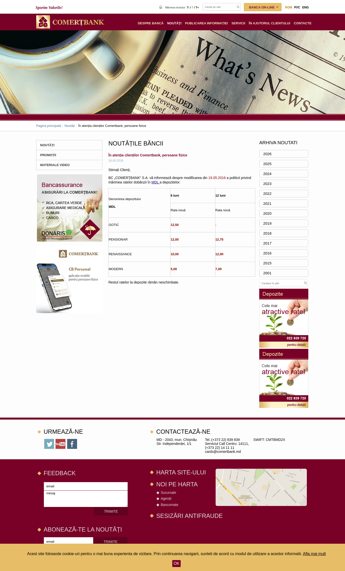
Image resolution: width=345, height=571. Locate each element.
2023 (267, 183)
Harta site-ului (181, 472)
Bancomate (169, 505)
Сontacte (303, 23)
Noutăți (69, 126)
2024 (267, 174)
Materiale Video (55, 165)
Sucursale (168, 493)
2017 (267, 243)
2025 (267, 164)
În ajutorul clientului (269, 23)
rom (288, 7)
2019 (267, 223)
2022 (267, 193)
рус (297, 7)
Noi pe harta (177, 484)
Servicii (238, 23)
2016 (267, 253)
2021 (267, 203)
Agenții (166, 498)
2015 (267, 263)
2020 (267, 213)
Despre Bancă (151, 23)
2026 (267, 154)
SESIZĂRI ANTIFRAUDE (189, 515)
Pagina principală (48, 126)
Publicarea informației (206, 23)
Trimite (111, 511)
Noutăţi (174, 23)
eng (305, 7)
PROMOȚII (48, 155)
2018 (267, 233)
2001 (267, 273)
